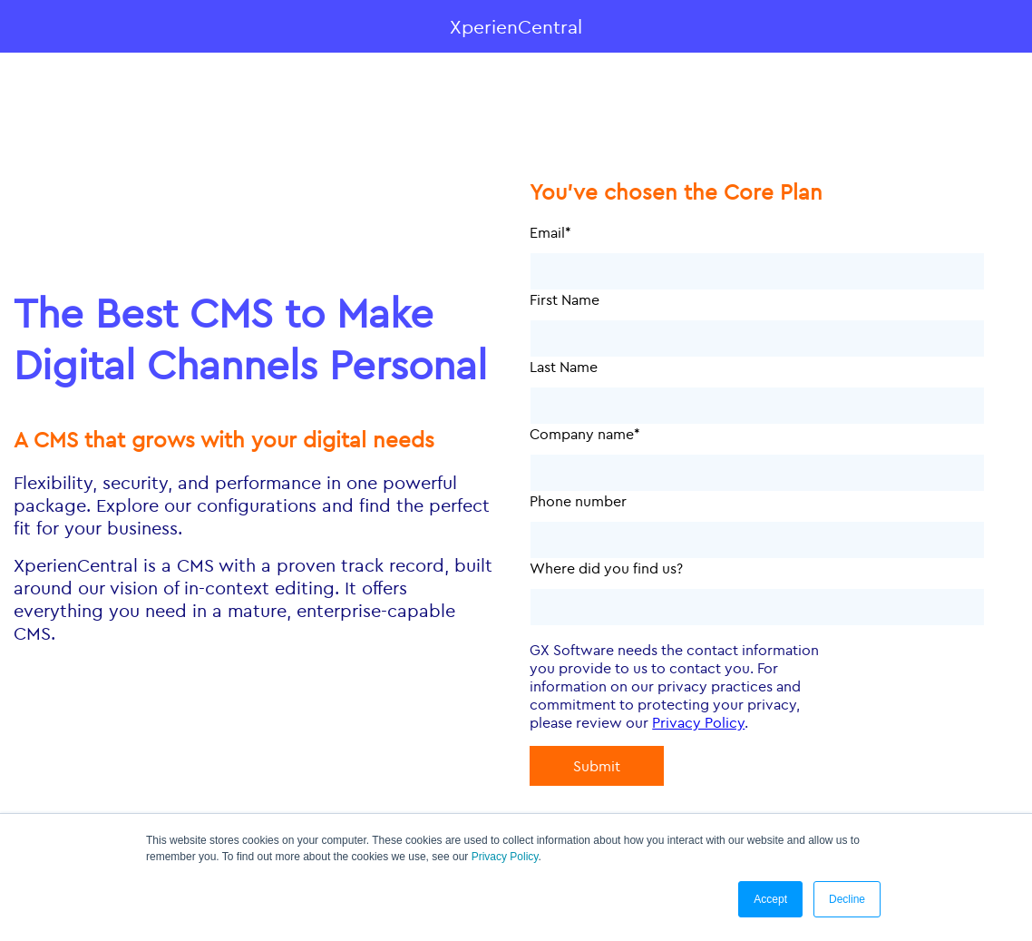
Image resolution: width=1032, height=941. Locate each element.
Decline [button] (847, 899)
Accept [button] (770, 899)
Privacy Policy (505, 856)
